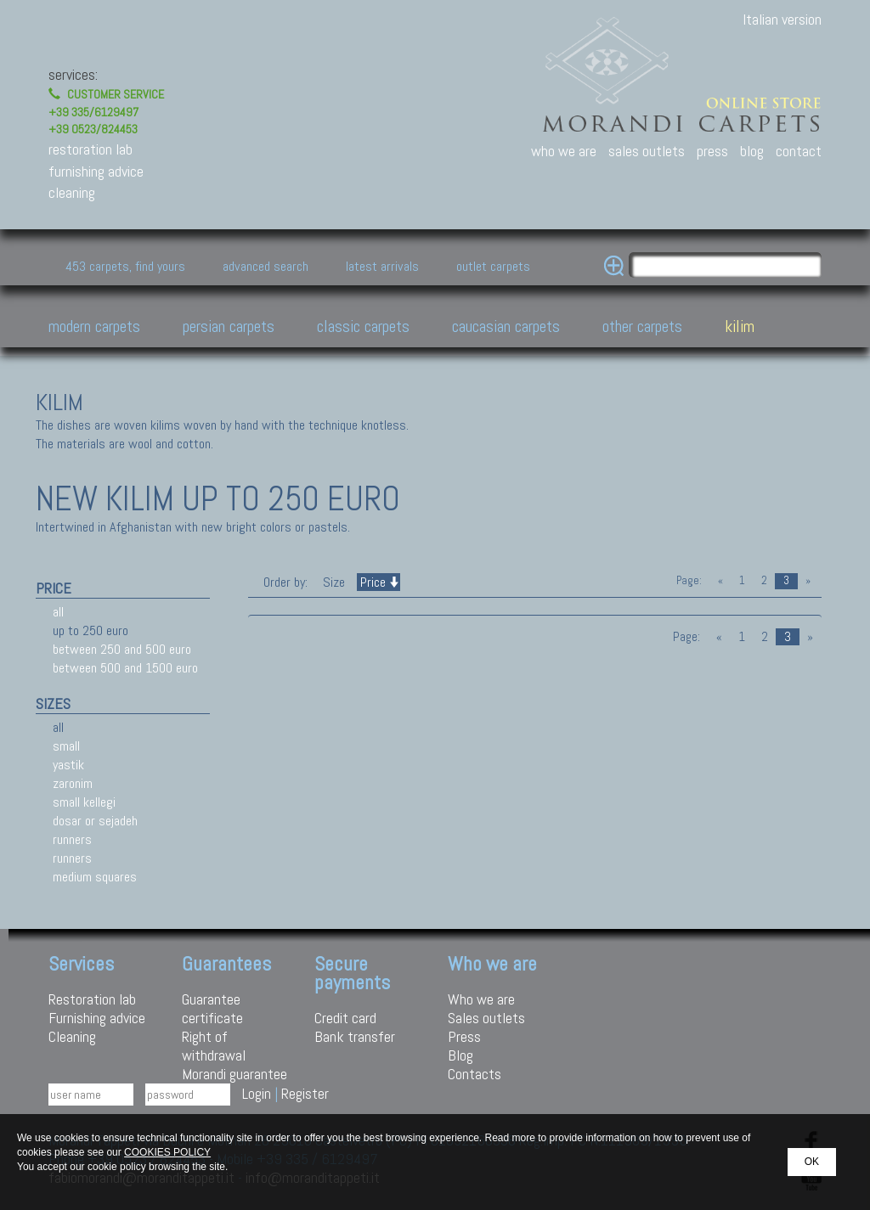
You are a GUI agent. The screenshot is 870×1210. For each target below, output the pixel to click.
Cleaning (72, 1036)
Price (378, 582)
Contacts (474, 1073)
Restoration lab (92, 999)
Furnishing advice (96, 1017)
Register (305, 1093)
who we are (563, 150)
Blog (460, 1055)
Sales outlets (486, 1017)
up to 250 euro (90, 630)
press (712, 150)
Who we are (481, 999)
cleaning (71, 192)
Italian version (782, 19)
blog (752, 150)
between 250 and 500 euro (122, 649)
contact (799, 150)
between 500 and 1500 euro (125, 668)
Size (333, 582)
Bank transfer (354, 1036)
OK (812, 1162)
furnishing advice (96, 171)
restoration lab (90, 149)
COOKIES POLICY (167, 1152)
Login (256, 1093)
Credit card (345, 1017)
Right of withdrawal (214, 1046)
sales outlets (646, 150)
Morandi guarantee (234, 1073)
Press (464, 1036)
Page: (689, 580)
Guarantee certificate (212, 1008)
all (58, 612)
